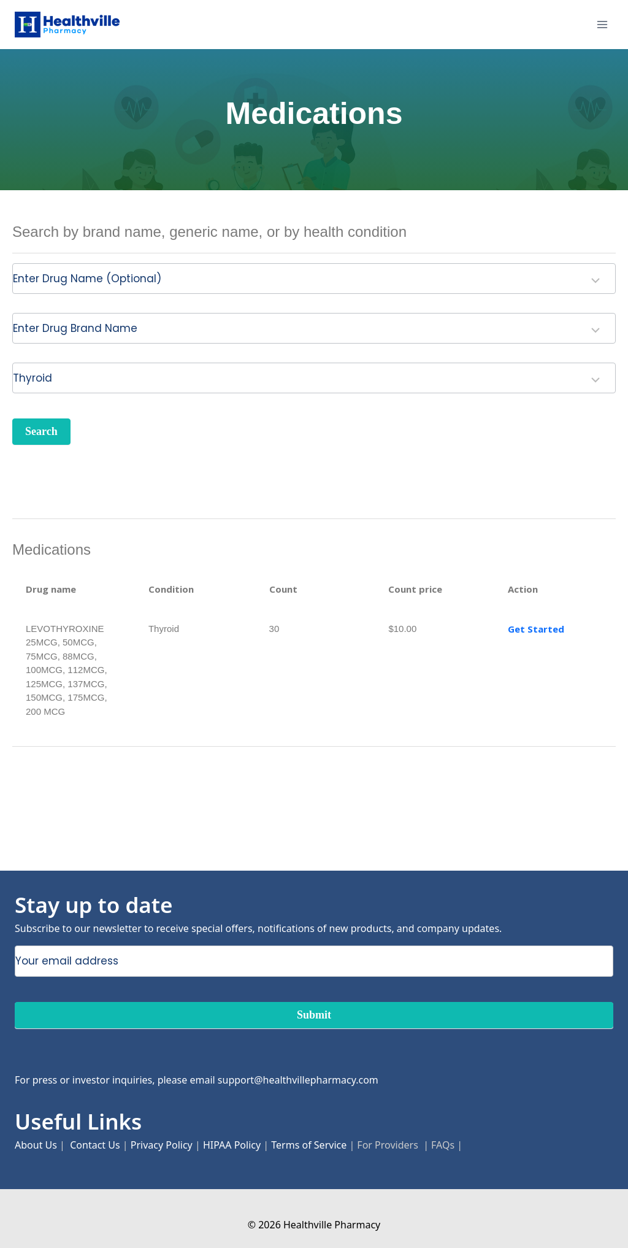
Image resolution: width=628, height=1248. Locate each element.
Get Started (536, 629)
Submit (314, 1015)
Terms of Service (309, 1145)
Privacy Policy (162, 1145)
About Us (36, 1145)
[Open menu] (602, 24)
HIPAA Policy (232, 1145)
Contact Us (95, 1145)
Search (41, 431)
